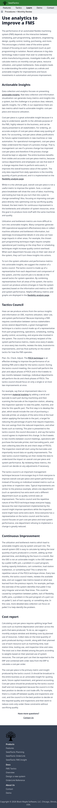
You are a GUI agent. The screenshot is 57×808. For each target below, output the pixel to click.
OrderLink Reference (15, 780)
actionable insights (11, 94)
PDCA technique (35, 358)
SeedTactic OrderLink (15, 756)
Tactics (19, 7)
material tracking (21, 394)
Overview (10, 772)
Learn (29, 7)
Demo (39, 7)
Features (7, 7)
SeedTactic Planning (15, 752)
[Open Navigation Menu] (2, 12)
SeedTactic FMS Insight (16, 759)
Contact (50, 7)
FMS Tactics (11, 768)
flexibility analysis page (13, 179)
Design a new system (15, 776)
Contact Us (28, 717)
